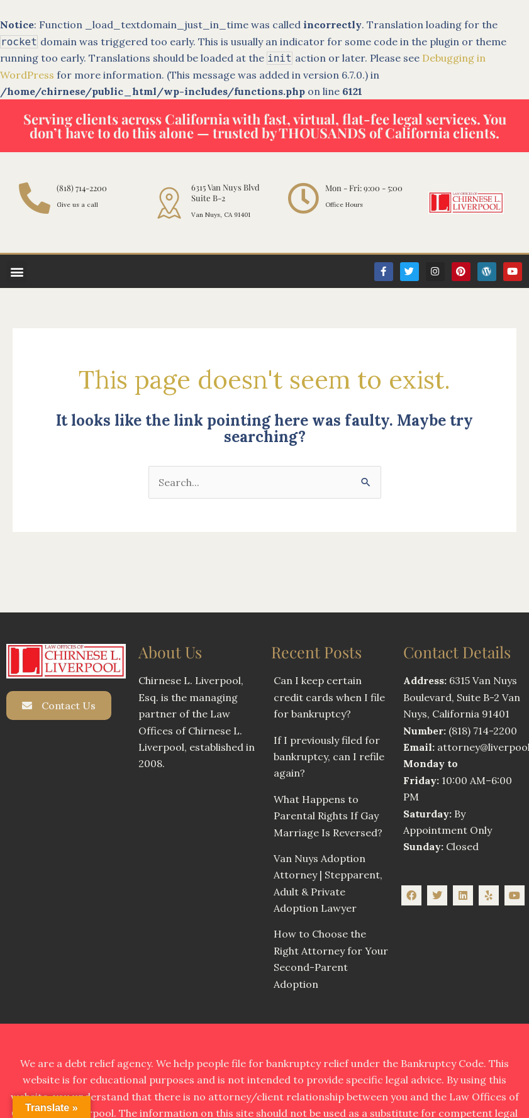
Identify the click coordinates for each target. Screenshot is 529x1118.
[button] (16, 271)
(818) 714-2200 (82, 187)
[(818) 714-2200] (34, 198)
